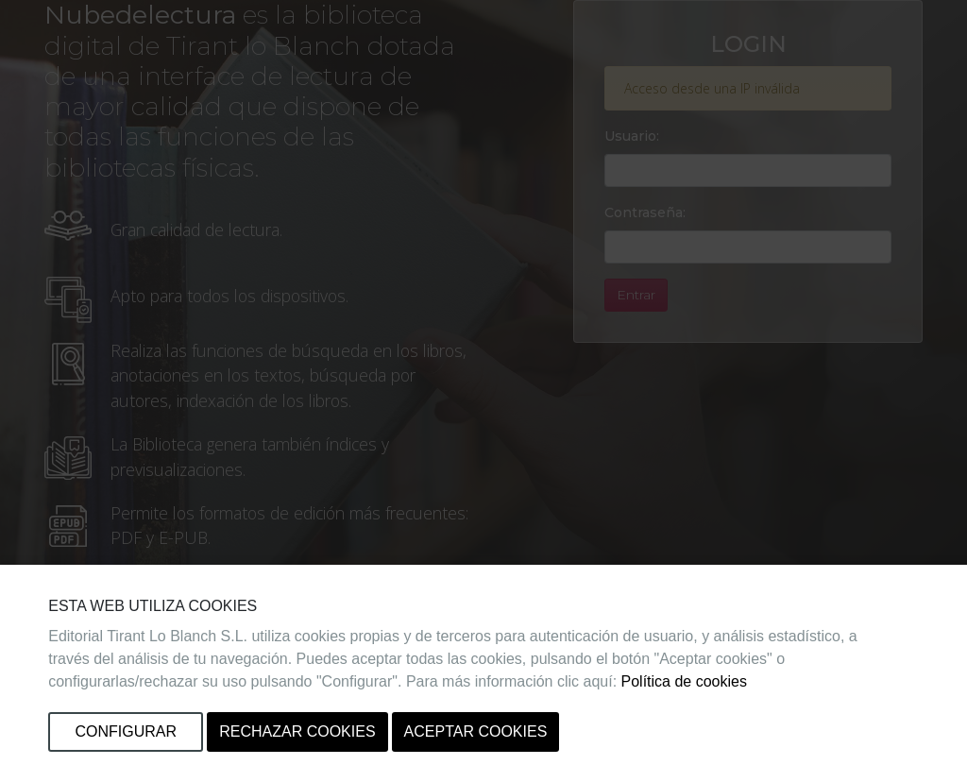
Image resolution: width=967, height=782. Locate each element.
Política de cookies (684, 681)
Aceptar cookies (476, 731)
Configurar (126, 731)
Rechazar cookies (297, 731)
